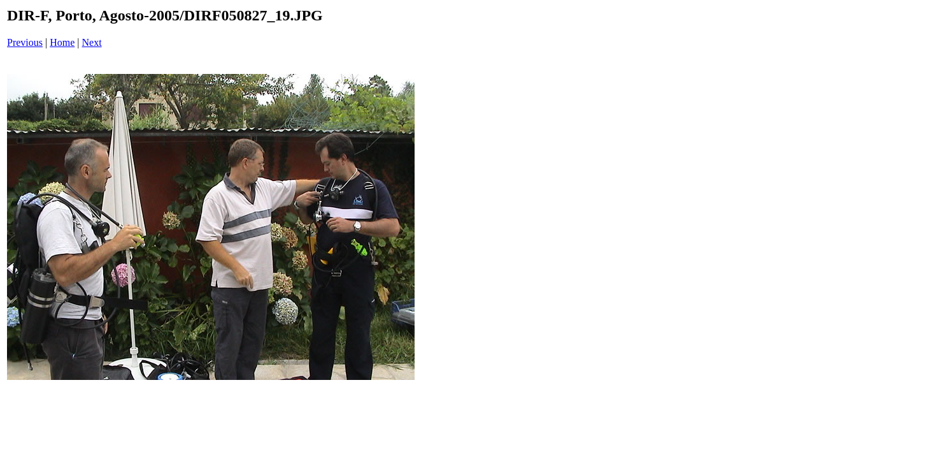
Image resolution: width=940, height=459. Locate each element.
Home (62, 42)
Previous (25, 42)
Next (92, 42)
